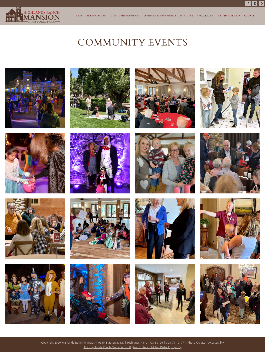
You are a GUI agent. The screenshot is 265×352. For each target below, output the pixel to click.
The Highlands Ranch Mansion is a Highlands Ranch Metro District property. (133, 347)
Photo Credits (196, 342)
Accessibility (216, 342)
